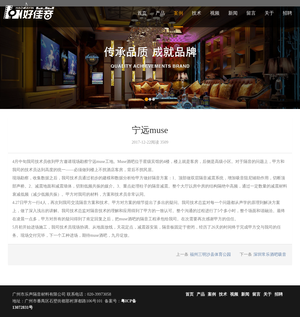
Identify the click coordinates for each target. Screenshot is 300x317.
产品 (160, 13)
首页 (142, 13)
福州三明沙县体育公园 (210, 254)
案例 (178, 13)
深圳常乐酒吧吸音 (269, 254)
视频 (214, 13)
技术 (196, 13)
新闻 (233, 13)
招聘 (287, 13)
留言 (251, 13)
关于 (269, 13)
